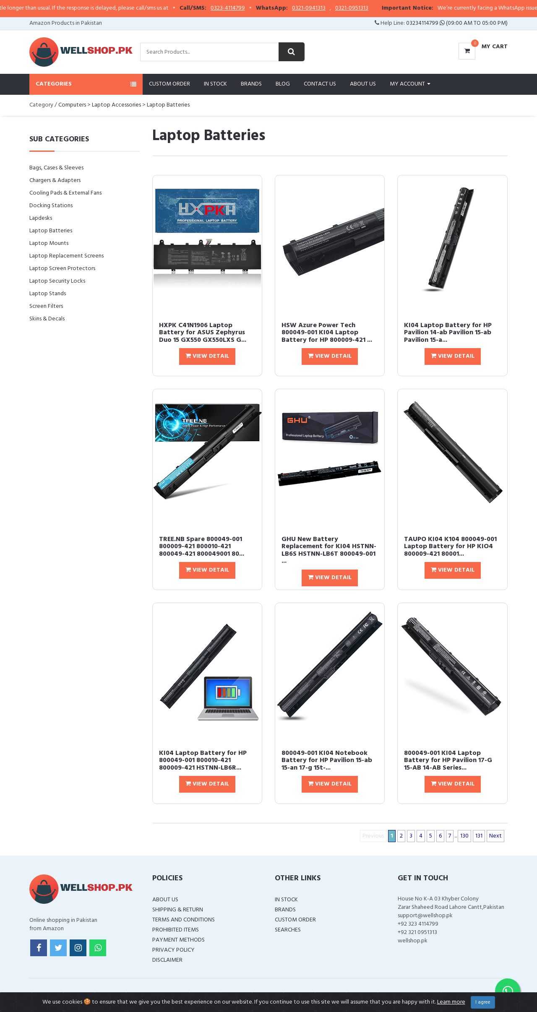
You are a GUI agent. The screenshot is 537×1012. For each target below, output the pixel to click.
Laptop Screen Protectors (62, 268)
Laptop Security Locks (57, 281)
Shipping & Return (177, 910)
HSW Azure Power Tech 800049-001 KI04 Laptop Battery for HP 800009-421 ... (327, 333)
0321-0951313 (369, 8)
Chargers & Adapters (55, 180)
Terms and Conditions (183, 920)
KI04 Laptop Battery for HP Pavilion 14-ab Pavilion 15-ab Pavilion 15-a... (448, 333)
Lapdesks (40, 218)
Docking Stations (51, 206)
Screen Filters (46, 306)
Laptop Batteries (168, 105)
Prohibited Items (175, 930)
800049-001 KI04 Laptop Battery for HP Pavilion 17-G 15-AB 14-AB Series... (448, 760)
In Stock (215, 84)
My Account (410, 84)
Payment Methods (178, 940)
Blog (283, 84)
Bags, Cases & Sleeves (56, 168)
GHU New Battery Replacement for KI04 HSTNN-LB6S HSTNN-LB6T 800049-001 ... (329, 550)
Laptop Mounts (48, 243)
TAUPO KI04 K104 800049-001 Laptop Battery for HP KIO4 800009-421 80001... (450, 546)
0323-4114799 (245, 8)
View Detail (207, 356)
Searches (288, 930)
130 (464, 836)
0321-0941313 (326, 8)
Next (495, 836)
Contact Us (320, 84)
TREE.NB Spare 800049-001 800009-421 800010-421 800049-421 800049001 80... (201, 546)
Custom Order (169, 84)
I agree (482, 1002)
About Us (363, 84)
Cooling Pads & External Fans (65, 193)
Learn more (451, 1002)
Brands (251, 84)
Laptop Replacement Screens (66, 256)
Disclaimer (167, 960)
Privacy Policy (173, 950)
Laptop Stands (47, 294)
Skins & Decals (47, 319)
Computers (72, 105)
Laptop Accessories (116, 105)
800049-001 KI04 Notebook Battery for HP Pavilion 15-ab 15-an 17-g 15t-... (327, 760)
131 (478, 836)
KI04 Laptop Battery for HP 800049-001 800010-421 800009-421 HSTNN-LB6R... (203, 760)
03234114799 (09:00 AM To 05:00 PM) (457, 23)
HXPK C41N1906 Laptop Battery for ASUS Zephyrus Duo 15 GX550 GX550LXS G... (202, 333)
